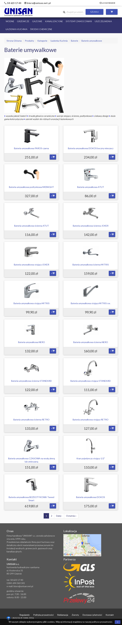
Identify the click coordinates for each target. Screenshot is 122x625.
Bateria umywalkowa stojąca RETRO (90, 419)
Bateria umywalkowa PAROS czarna (31, 148)
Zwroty (75, 614)
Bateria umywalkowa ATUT (90, 187)
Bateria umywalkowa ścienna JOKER (90, 225)
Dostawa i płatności (92, 614)
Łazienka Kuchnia (16, 29)
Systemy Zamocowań (79, 21)
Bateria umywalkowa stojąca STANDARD (90, 380)
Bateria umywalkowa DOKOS (90, 497)
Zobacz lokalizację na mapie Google (82, 545)
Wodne (10, 21)
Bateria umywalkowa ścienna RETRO (31, 419)
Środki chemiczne (41, 29)
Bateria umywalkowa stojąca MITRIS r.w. (90, 303)
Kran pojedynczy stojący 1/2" (90, 458)
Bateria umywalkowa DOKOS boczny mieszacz (90, 148)
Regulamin (24, 614)
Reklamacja (62, 614)
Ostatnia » (71, 515)
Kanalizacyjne (54, 21)
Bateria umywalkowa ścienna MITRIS (91, 264)
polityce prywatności (102, 621)
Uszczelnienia (103, 21)
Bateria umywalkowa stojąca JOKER (31, 264)
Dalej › (59, 515)
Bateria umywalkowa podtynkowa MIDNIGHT (31, 187)
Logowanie (107, 3)
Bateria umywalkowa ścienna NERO (90, 342)
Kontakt (110, 614)
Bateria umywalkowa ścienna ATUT (31, 225)
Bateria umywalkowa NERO (31, 342)
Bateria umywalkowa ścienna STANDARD (31, 380)
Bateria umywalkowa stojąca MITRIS (31, 303)
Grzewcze (23, 21)
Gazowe (37, 21)
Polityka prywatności (43, 614)
